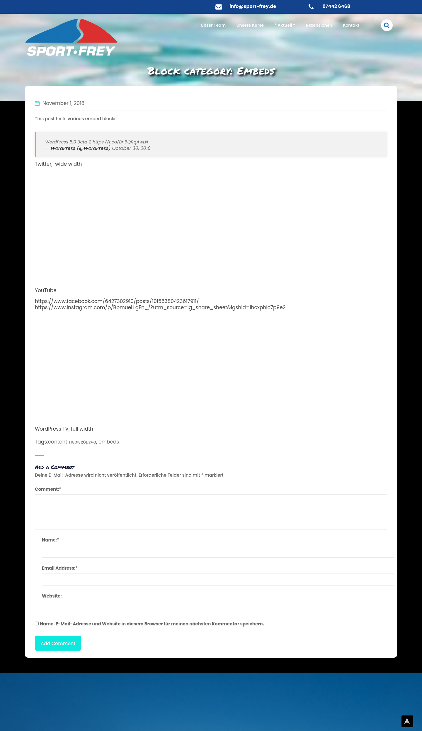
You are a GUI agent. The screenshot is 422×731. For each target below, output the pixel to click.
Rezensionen (319, 25)
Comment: (48, 489)
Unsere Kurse (250, 25)
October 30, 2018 (131, 148)
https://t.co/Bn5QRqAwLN (120, 142)
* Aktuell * (285, 25)
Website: (52, 596)
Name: (50, 540)
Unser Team (213, 25)
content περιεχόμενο (72, 441)
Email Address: (60, 568)
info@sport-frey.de (252, 6)
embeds (108, 441)
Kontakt (351, 25)
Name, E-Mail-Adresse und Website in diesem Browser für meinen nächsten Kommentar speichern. (152, 624)
